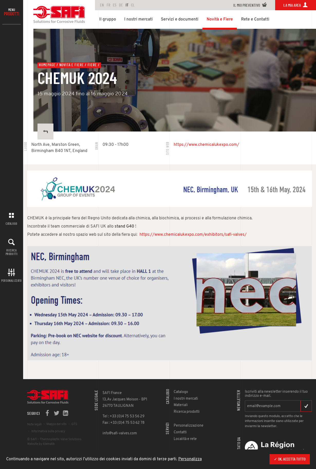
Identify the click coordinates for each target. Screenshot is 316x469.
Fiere (92, 65)
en (102, 5)
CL (133, 5)
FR (108, 5)
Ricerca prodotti (12, 252)
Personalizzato (11, 280)
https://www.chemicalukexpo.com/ (206, 145)
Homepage (47, 65)
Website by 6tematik (41, 444)
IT (127, 5)
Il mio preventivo (250, 5)
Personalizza (190, 459)
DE (121, 5)
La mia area (295, 5)
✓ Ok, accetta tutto (289, 459)
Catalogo (11, 223)
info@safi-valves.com (120, 433)
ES (114, 5)
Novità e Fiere (71, 65)
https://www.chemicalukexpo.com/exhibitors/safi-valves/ (193, 235)
